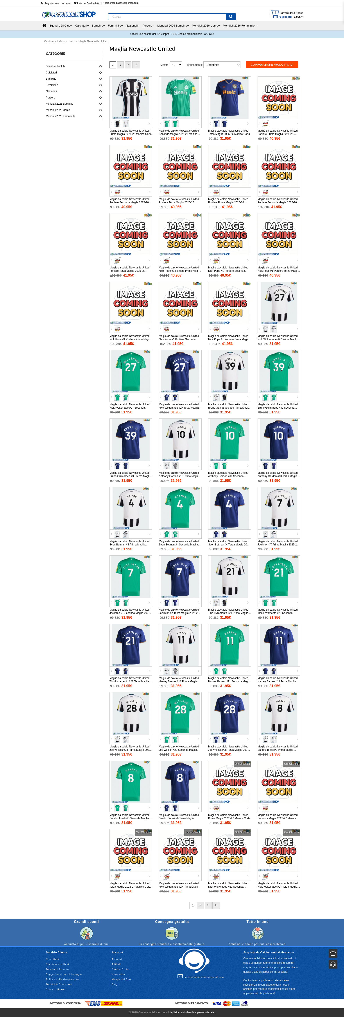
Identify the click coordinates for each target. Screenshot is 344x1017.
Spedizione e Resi (57, 964)
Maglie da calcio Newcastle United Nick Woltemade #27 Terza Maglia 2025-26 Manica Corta (179, 408)
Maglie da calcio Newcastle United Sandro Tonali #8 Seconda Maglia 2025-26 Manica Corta (129, 818)
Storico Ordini (120, 969)
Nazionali (51, 91)
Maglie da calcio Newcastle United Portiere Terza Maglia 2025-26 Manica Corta (179, 202)
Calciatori (51, 72)
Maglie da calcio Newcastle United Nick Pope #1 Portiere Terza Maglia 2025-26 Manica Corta (278, 271)
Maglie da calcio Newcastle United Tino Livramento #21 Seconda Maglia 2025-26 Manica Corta (278, 613)
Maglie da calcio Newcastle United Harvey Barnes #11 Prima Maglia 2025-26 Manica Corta (179, 681)
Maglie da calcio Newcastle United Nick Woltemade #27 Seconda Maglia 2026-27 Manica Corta (228, 887)
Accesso (66, 3)
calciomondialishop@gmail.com (120, 3)
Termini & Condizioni (59, 984)
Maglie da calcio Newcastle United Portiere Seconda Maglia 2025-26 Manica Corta (129, 202)
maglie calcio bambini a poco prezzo (266, 967)
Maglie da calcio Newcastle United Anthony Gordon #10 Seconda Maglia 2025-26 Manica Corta (228, 476)
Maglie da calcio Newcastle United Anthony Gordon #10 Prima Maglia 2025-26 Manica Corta (179, 476)
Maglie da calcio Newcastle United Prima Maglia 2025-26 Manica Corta (130, 132)
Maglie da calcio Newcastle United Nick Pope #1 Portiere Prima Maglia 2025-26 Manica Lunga (130, 339)
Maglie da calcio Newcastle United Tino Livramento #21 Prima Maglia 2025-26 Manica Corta (228, 613)
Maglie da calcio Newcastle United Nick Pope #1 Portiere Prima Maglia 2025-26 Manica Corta (180, 271)
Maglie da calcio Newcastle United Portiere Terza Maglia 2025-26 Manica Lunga (129, 271)
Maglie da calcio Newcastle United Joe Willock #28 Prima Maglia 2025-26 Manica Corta (130, 750)
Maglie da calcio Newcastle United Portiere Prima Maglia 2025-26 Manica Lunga (228, 202)
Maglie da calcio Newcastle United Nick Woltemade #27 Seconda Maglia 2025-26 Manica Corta (129, 408)
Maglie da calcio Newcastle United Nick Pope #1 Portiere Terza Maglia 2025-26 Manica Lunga (228, 339)
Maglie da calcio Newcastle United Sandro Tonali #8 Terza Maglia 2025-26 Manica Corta (179, 818)
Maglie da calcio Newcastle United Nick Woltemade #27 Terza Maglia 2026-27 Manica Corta (278, 887)
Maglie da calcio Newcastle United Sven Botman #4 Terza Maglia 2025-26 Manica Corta (229, 544)
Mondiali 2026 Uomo (58, 110)
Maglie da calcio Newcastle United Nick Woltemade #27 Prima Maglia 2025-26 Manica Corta (278, 339)
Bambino (51, 78)
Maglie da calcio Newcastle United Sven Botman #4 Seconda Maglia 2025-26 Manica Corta (179, 544)
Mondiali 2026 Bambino (59, 103)
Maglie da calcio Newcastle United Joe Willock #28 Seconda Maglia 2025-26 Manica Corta (179, 750)
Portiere (50, 97)
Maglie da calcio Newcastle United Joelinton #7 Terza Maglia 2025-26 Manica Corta (179, 613)
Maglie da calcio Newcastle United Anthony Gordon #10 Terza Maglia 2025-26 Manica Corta (278, 476)
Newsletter (118, 974)
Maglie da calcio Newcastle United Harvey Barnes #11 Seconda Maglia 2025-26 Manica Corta (229, 681)
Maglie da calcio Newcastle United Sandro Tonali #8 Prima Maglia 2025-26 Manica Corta (278, 750)
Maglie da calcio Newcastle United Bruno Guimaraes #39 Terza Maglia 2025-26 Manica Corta (130, 476)
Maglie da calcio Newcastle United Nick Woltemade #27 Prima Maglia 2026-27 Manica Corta (179, 887)
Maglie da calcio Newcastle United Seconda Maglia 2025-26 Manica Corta (179, 134)
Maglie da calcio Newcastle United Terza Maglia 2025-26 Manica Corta (229, 132)
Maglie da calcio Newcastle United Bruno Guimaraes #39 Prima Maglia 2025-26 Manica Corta (229, 408)
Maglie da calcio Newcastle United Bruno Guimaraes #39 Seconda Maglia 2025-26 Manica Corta (278, 408)
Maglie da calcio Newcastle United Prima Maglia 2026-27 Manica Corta (229, 816)
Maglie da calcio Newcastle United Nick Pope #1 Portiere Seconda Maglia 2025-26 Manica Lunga (179, 339)
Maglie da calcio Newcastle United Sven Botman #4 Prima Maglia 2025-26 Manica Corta (129, 544)
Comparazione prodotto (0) (272, 64)
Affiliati (116, 964)
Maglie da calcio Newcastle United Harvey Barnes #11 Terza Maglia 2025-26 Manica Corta (278, 681)
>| (136, 64)
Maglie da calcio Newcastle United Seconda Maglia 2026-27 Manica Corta (278, 818)
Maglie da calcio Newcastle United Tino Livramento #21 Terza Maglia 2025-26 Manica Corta (129, 681)
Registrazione (52, 3)
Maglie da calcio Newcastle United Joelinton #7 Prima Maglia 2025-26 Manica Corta (278, 544)
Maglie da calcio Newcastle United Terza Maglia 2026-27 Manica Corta (130, 885)
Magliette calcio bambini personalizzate (191, 1012)
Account (117, 959)
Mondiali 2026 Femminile (60, 116)
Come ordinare (55, 989)
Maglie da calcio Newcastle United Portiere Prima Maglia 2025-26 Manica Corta (278, 134)
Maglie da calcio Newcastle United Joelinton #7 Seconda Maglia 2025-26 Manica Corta (130, 613)
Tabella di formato (57, 969)
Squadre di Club (55, 66)
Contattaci (52, 959)
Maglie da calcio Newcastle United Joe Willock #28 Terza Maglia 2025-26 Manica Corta (229, 750)
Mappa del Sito (121, 979)
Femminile (52, 85)
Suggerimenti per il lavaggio (64, 974)
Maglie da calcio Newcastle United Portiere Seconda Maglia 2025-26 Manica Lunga (278, 202)
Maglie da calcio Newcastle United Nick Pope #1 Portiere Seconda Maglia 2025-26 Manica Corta (228, 271)
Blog (114, 984)
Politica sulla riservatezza (62, 979)
